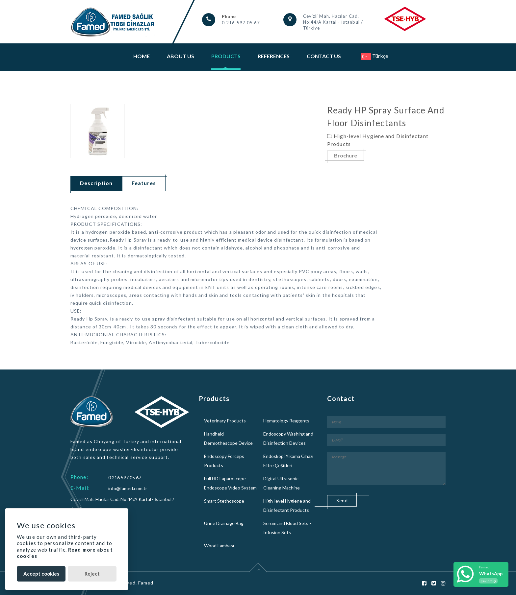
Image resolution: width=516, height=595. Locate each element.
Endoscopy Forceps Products (224, 460)
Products (226, 56)
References (274, 56)
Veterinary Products (225, 420)
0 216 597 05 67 (241, 22)
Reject (92, 574)
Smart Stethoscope (224, 501)
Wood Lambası (219, 545)
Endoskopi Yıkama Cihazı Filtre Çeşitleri (288, 460)
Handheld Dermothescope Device (228, 438)
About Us (180, 56)
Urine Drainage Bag (224, 523)
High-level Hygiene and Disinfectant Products (287, 505)
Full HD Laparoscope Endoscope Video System (230, 483)
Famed (146, 582)
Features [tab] (144, 183)
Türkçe (374, 56)
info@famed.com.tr (127, 488)
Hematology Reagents (286, 420)
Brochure (345, 156)
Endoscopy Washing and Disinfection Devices (288, 438)
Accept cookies (41, 574)
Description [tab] (96, 183)
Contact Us (324, 56)
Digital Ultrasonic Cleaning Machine (281, 483)
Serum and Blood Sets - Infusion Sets (287, 527)
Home (141, 56)
